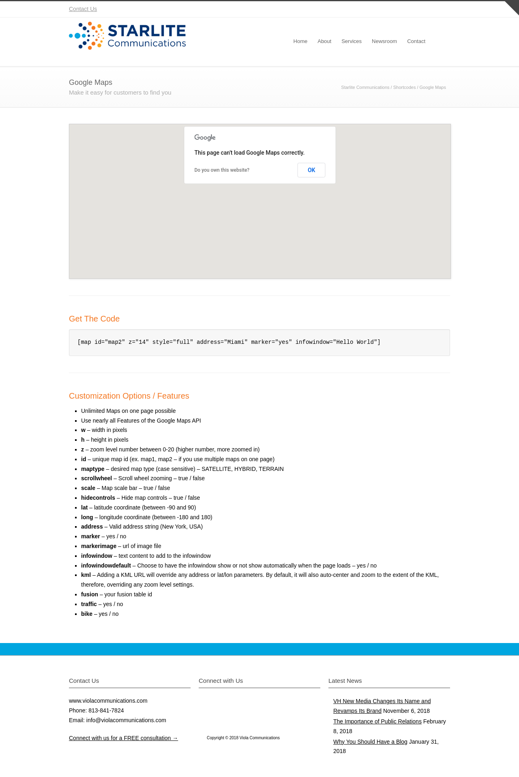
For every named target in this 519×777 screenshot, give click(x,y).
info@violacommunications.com (126, 720)
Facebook (393, 9)
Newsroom (384, 41)
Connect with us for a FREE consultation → (123, 738)
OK (311, 170)
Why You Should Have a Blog (370, 741)
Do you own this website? (222, 170)
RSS (442, 9)
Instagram (409, 9)
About (324, 41)
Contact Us (83, 9)
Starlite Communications (365, 87)
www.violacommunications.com (108, 700)
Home (301, 41)
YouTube (426, 9)
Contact (416, 41)
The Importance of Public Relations (377, 721)
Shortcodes (404, 87)
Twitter (377, 9)
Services (351, 41)
